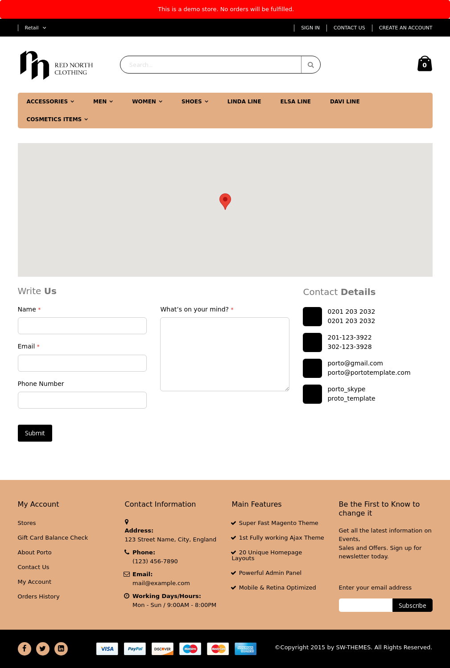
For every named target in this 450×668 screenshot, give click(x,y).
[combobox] (220, 65)
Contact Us (349, 28)
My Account (35, 581)
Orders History (39, 596)
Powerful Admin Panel (270, 573)
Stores (27, 523)
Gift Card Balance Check (53, 537)
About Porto (35, 552)
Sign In (310, 28)
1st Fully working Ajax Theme (281, 537)
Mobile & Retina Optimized (277, 587)
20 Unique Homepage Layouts (267, 555)
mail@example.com (161, 583)
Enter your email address (375, 587)
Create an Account (406, 28)
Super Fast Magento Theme (278, 523)
